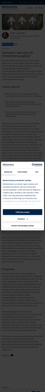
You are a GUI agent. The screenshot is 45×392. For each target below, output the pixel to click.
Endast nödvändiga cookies (22, 225)
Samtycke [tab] (8, 171)
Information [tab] (22, 171)
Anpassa (23, 218)
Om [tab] (37, 171)
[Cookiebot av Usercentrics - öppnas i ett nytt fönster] (32, 165)
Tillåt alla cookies (22, 212)
